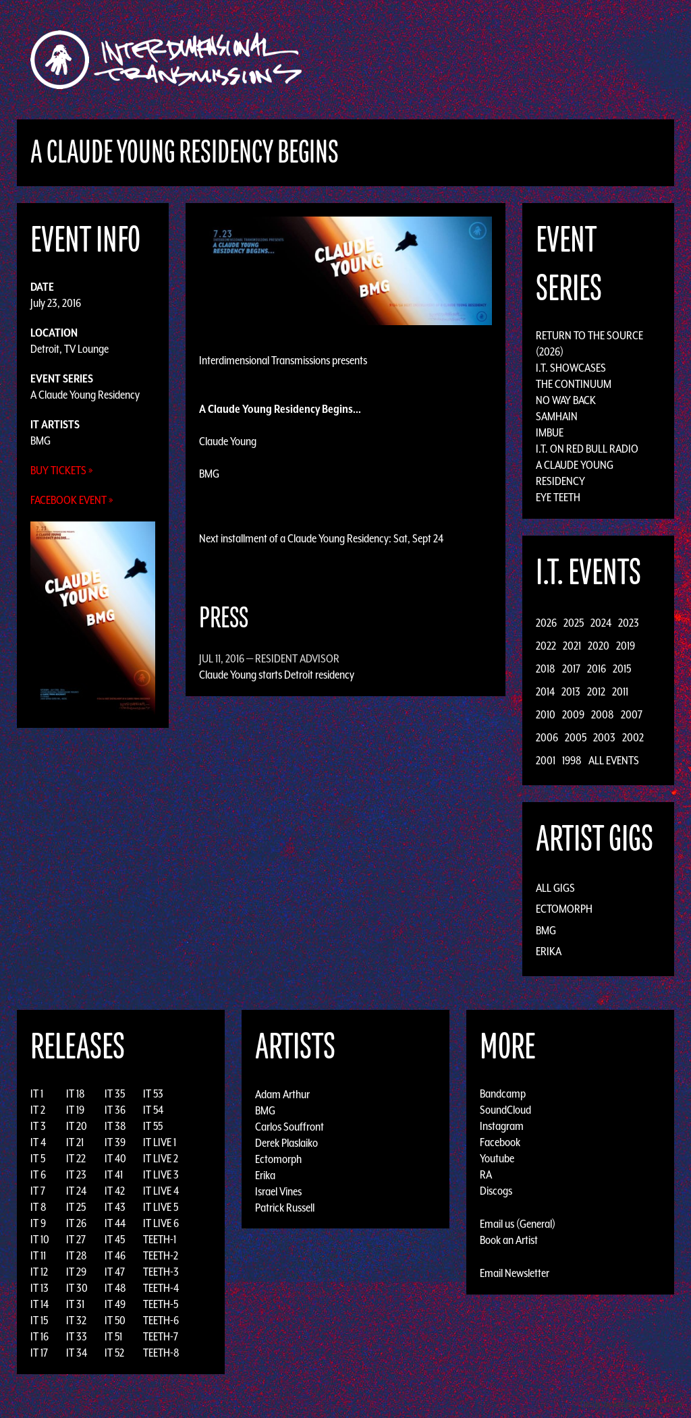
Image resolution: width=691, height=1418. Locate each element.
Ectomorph (564, 908)
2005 (575, 737)
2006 (547, 737)
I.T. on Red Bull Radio (587, 448)
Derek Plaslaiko (286, 1142)
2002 (633, 737)
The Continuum (573, 384)
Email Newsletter (514, 1273)
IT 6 (38, 1174)
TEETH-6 (161, 1320)
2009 (573, 714)
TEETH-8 (161, 1352)
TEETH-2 (160, 1255)
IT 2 (37, 1109)
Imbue (549, 432)
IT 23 (76, 1174)
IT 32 (76, 1320)
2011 (620, 691)
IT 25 (76, 1207)
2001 (545, 760)
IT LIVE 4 (161, 1190)
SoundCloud (505, 1109)
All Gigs (555, 888)
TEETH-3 (161, 1271)
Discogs (496, 1190)
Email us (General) (517, 1223)
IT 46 (115, 1255)
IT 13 (39, 1288)
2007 (631, 714)
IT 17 (39, 1352)
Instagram (502, 1126)
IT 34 (76, 1352)
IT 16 (39, 1336)
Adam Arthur (282, 1093)
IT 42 (115, 1190)
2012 (596, 691)
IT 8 (38, 1207)
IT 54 (153, 1109)
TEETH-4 (161, 1288)
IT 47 (115, 1271)
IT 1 (36, 1093)
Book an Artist (509, 1240)
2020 (598, 645)
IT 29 (76, 1271)
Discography (392, 60)
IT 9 (38, 1223)
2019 (625, 645)
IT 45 (115, 1239)
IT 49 (115, 1304)
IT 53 (153, 1093)
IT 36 (115, 1109)
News (547, 60)
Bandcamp (503, 1093)
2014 (545, 691)
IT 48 (115, 1288)
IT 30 (77, 1288)
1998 (572, 760)
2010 (545, 714)
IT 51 (113, 1336)
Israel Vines (278, 1190)
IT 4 (38, 1142)
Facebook (500, 1142)
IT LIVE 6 (161, 1223)
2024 (600, 622)
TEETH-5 (160, 1304)
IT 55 (153, 1126)
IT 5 (37, 1158)
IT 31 (75, 1304)
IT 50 (115, 1320)
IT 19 (75, 1109)
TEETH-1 (159, 1239)
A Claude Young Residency (85, 394)
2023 (628, 622)
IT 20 (76, 1126)
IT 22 (76, 1158)
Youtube (497, 1158)
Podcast (641, 60)
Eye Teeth (558, 497)
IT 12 (39, 1271)
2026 (546, 622)
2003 (604, 737)
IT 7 (37, 1190)
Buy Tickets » (61, 470)
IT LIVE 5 (160, 1207)
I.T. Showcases (571, 367)
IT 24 (76, 1190)
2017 (571, 668)
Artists (455, 60)
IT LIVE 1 (159, 1142)
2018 (545, 668)
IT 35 (115, 1093)
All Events (613, 760)
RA (486, 1174)
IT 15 (39, 1320)
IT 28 (76, 1255)
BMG (40, 440)
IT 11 (38, 1255)
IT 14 (39, 1304)
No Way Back (566, 400)
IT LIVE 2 (160, 1158)
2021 (572, 645)
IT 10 (39, 1239)
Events (504, 60)
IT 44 (115, 1223)
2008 (602, 714)
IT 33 (76, 1336)
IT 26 (76, 1223)
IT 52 (114, 1352)
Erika (548, 951)
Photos (591, 60)
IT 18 (75, 1093)
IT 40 (115, 1158)
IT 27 (76, 1239)
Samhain (557, 416)
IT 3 (38, 1126)
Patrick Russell (284, 1207)
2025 (573, 622)
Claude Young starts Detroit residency (276, 674)
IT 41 (114, 1174)
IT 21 (75, 1142)
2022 (546, 645)
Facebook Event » (71, 500)
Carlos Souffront (289, 1126)
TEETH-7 (160, 1336)
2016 (596, 668)
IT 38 (115, 1126)
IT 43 (115, 1207)
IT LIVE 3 (161, 1174)
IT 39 (115, 1142)
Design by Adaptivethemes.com (631, 1404)
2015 (622, 668)
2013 (570, 691)
